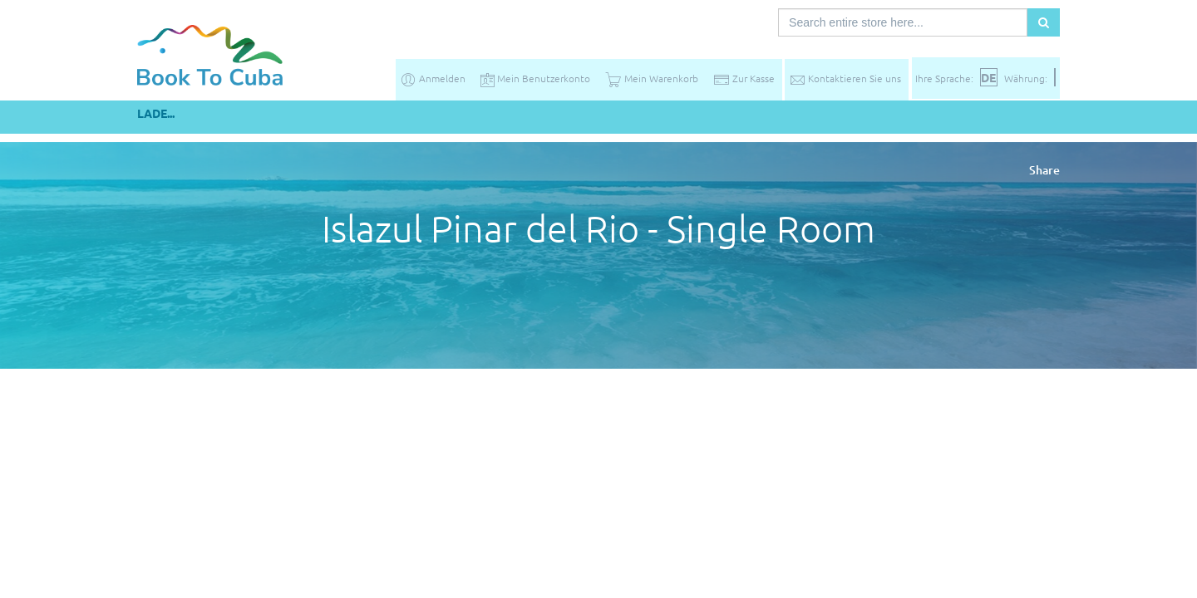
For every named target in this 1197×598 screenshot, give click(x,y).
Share (1044, 170)
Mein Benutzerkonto (535, 78)
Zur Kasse (744, 78)
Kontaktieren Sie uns (845, 78)
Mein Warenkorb (651, 78)
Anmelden (433, 78)
